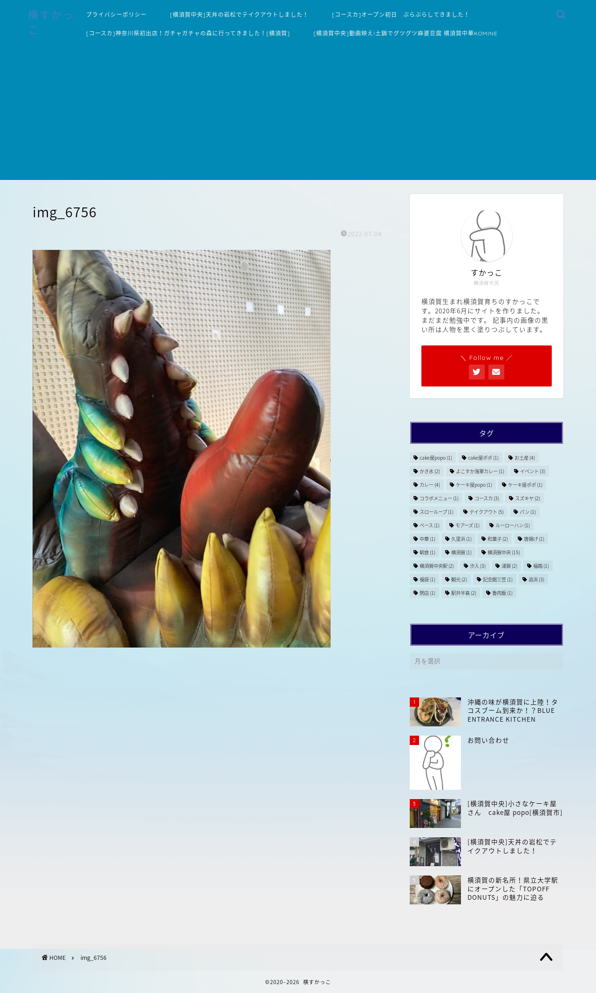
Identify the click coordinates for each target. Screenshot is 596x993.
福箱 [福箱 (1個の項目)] (541, 565)
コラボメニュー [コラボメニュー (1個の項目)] (439, 498)
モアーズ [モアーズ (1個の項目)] (467, 525)
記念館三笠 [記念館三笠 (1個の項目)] (498, 579)
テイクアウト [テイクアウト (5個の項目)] (486, 511)
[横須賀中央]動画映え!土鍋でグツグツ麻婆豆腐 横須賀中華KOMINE (405, 33)
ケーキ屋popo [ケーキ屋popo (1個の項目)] (474, 484)
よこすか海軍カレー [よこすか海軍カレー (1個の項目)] (480, 471)
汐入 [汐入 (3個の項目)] (478, 565)
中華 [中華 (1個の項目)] (427, 538)
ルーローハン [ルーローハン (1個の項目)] (512, 525)
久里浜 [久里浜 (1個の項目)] (461, 538)
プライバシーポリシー (116, 14)
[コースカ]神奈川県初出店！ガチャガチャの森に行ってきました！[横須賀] (188, 33)
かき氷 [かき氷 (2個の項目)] (430, 471)
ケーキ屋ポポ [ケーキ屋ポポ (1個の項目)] (525, 484)
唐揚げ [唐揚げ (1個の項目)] (534, 538)
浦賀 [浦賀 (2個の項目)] (509, 565)
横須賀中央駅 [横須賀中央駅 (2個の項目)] (437, 565)
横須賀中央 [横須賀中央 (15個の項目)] (504, 552)
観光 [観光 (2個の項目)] (459, 579)
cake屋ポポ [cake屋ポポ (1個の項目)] (483, 457)
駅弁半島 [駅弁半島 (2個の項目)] (463, 592)
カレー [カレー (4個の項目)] (430, 484)
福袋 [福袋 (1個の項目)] (427, 579)
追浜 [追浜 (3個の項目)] (536, 579)
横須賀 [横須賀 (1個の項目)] (461, 552)
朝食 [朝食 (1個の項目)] (427, 552)
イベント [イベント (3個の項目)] (532, 471)
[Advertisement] (298, 114)
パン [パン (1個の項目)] (528, 511)
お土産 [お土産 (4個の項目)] (525, 457)
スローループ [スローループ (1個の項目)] (437, 511)
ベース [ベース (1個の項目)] (430, 525)
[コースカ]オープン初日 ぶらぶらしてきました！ (401, 14)
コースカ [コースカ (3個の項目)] (486, 498)
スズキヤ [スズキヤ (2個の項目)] (527, 498)
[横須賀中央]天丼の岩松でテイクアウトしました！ (239, 14)
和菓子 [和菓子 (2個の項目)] (498, 538)
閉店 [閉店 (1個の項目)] (427, 592)
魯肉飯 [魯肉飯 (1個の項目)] (502, 592)
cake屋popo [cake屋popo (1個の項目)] (436, 457)
